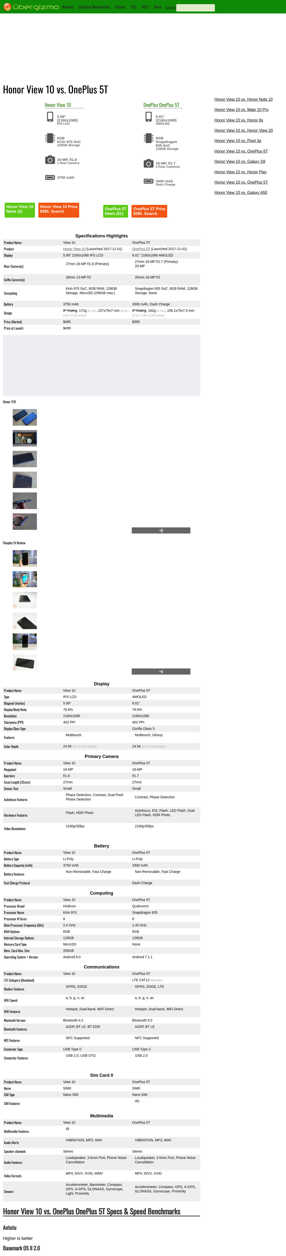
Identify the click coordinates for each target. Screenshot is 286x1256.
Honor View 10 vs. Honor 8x (238, 120)
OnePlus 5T (169, 104)
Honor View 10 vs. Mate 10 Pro (241, 110)
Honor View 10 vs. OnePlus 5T (241, 182)
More (157, 7)
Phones (120, 7)
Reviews (68, 7)
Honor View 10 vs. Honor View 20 (243, 130)
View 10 (64, 104)
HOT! (145, 7)
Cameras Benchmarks (94, 7)
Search (170, 7)
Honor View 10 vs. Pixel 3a (237, 141)
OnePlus (150, 104)
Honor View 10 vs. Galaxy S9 (239, 161)
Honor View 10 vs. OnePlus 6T (241, 151)
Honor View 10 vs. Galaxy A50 (240, 192)
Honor (50, 104)
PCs (133, 7)
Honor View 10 (74, 249)
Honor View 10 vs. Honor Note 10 (243, 99)
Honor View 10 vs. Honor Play (240, 172)
